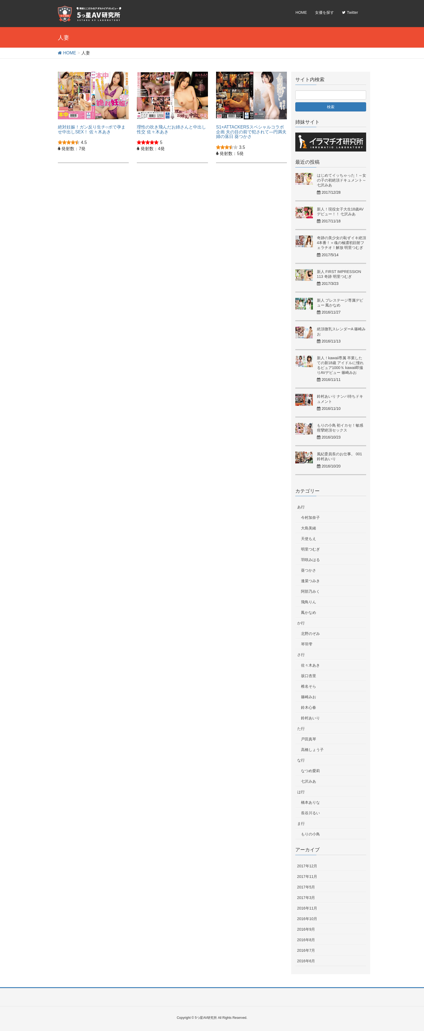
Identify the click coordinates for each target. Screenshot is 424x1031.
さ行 (301, 655)
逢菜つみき (310, 581)
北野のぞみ (310, 633)
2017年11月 (307, 876)
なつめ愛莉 (310, 771)
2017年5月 (306, 887)
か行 (301, 623)
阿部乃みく (310, 591)
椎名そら (308, 686)
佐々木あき (310, 665)
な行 (301, 760)
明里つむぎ (310, 549)
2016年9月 (306, 929)
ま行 (301, 823)
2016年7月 (306, 950)
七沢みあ (308, 781)
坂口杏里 (308, 676)
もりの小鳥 (310, 834)
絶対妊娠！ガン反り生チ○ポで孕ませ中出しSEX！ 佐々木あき (91, 129)
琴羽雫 (306, 644)
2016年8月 (306, 940)
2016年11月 (307, 908)
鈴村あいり (310, 718)
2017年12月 (307, 866)
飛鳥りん (308, 602)
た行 (301, 728)
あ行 (301, 507)
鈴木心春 (308, 707)
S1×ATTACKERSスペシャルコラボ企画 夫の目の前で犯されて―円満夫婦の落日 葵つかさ (251, 132)
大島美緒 (308, 528)
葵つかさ (308, 570)
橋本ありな (310, 802)
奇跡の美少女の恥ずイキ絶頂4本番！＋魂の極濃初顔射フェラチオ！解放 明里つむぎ (341, 243)
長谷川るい (310, 813)
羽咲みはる (310, 560)
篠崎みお (308, 697)
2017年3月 (306, 897)
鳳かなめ (308, 612)
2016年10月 (307, 919)
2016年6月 (306, 961)
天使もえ (308, 538)
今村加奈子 (310, 517)
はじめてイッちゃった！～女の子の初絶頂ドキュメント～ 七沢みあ (341, 180)
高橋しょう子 (312, 749)
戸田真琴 (308, 739)
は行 (301, 792)
